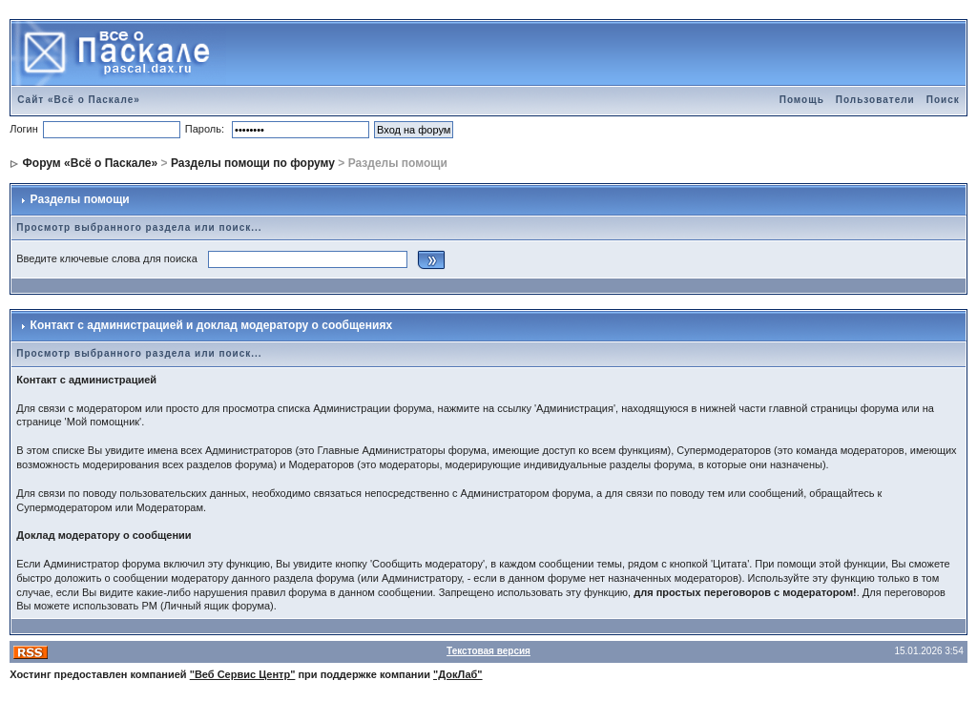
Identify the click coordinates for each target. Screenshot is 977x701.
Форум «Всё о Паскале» (90, 163)
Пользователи (875, 99)
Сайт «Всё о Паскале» (78, 99)
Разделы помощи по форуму (253, 163)
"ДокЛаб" (458, 674)
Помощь (802, 99)
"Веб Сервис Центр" (243, 674)
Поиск (943, 99)
